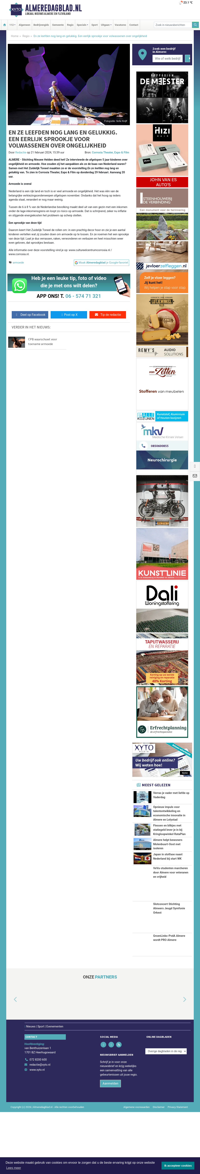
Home (15, 36)
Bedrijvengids (41, 24)
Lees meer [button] (13, 1168)
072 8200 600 (38, 1121)
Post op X (69, 315)
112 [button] (11, 24)
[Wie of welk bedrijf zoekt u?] (168, 58)
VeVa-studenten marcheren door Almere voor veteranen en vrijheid (170, 934)
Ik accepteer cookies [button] (178, 1165)
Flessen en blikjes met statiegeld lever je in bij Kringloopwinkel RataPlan (169, 852)
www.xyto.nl (37, 1131)
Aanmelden (110, 1145)
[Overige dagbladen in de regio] (166, 1113)
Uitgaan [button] (105, 24)
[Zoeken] (195, 25)
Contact (133, 24)
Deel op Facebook (30, 315)
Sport (94, 24)
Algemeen (24, 24)
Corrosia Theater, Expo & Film (110, 152)
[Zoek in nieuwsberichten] (173, 25)
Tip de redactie (108, 315)
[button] (11, 1061)
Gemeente (58, 24)
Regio (70, 24)
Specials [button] (81, 24)
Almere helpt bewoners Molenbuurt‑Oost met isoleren (167, 879)
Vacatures (120, 24)
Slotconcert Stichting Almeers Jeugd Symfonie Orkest (169, 970)
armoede (18, 262)
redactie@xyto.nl (39, 1126)
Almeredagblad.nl (53, 8)
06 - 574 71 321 (83, 296)
